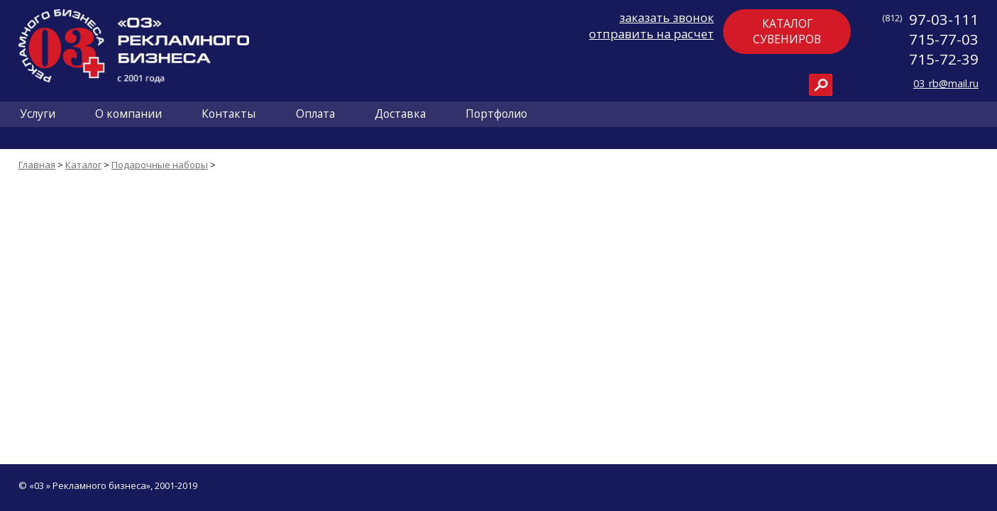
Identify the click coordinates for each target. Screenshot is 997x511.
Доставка (400, 114)
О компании (128, 114)
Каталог (83, 164)
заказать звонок (666, 17)
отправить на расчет (651, 34)
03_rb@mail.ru (946, 83)
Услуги (37, 114)
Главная (36, 164)
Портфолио (496, 114)
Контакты (228, 114)
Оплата (315, 114)
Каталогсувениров (787, 31)
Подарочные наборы (159, 164)
